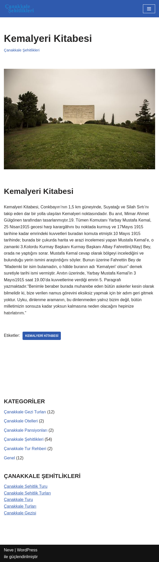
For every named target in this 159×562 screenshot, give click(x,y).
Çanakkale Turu (18, 499)
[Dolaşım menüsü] (149, 8)
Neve (8, 550)
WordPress (27, 550)
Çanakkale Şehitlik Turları (27, 493)
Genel (9, 458)
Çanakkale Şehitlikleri (22, 50)
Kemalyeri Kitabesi (41, 336)
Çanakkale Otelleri (21, 421)
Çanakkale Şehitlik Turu (25, 486)
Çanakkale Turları (20, 506)
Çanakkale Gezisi (20, 513)
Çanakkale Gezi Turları (25, 412)
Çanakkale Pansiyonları (25, 430)
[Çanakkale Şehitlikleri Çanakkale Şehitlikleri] (19, 9)
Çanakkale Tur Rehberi (25, 448)
